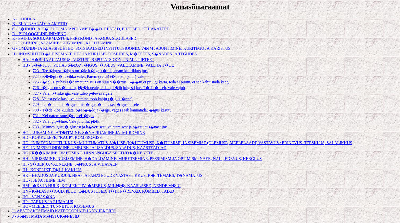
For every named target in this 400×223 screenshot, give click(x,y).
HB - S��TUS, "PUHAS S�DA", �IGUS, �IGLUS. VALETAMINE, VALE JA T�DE (98, 65)
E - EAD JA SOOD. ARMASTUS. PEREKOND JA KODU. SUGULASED (74, 38)
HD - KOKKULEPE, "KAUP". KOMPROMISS (62, 137)
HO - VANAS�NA (38, 197)
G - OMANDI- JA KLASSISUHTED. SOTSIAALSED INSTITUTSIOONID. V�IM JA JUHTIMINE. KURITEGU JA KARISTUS (121, 48)
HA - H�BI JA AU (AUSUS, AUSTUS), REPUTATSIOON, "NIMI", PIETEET (88, 59)
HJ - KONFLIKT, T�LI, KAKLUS (51, 170)
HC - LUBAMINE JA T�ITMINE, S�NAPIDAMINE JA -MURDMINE (83, 132)
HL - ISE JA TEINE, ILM (43, 180)
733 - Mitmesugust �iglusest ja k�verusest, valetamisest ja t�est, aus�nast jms (100, 127)
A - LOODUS (23, 19)
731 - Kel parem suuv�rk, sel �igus (63, 116)
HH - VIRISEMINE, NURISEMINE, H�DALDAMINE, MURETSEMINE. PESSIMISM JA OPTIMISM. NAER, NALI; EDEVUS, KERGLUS (142, 158)
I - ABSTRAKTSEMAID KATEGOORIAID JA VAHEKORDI (64, 211)
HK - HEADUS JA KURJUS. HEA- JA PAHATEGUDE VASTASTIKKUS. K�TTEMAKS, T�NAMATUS (112, 175)
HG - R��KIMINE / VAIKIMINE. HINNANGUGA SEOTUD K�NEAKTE (87, 153)
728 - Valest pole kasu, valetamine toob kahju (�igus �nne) (83, 99)
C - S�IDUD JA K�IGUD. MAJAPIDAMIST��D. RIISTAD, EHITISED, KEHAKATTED (90, 29)
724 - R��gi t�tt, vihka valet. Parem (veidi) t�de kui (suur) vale (88, 76)
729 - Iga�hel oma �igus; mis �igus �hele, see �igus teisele (86, 104)
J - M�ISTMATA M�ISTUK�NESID (45, 216)
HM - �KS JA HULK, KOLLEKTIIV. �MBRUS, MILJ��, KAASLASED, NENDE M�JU (101, 185)
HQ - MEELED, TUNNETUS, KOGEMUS (58, 206)
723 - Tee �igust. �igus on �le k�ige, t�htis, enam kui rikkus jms (90, 71)
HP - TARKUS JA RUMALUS (47, 202)
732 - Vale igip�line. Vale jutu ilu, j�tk (66, 121)
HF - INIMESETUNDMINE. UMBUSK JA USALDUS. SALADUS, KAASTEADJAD (94, 147)
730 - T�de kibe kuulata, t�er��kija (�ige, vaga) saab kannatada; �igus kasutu (102, 110)
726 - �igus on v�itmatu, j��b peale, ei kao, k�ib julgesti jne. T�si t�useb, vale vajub (109, 87)
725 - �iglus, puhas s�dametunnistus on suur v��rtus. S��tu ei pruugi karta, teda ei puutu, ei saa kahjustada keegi (131, 82)
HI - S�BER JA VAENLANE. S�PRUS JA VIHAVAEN (70, 164)
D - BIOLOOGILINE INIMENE (39, 34)
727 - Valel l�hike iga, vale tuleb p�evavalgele (72, 93)
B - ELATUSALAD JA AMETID (39, 23)
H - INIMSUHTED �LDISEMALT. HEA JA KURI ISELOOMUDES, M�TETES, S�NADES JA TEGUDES (104, 54)
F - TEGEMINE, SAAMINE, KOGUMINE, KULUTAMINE (62, 43)
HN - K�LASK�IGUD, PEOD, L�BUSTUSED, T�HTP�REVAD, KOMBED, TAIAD (98, 191)
